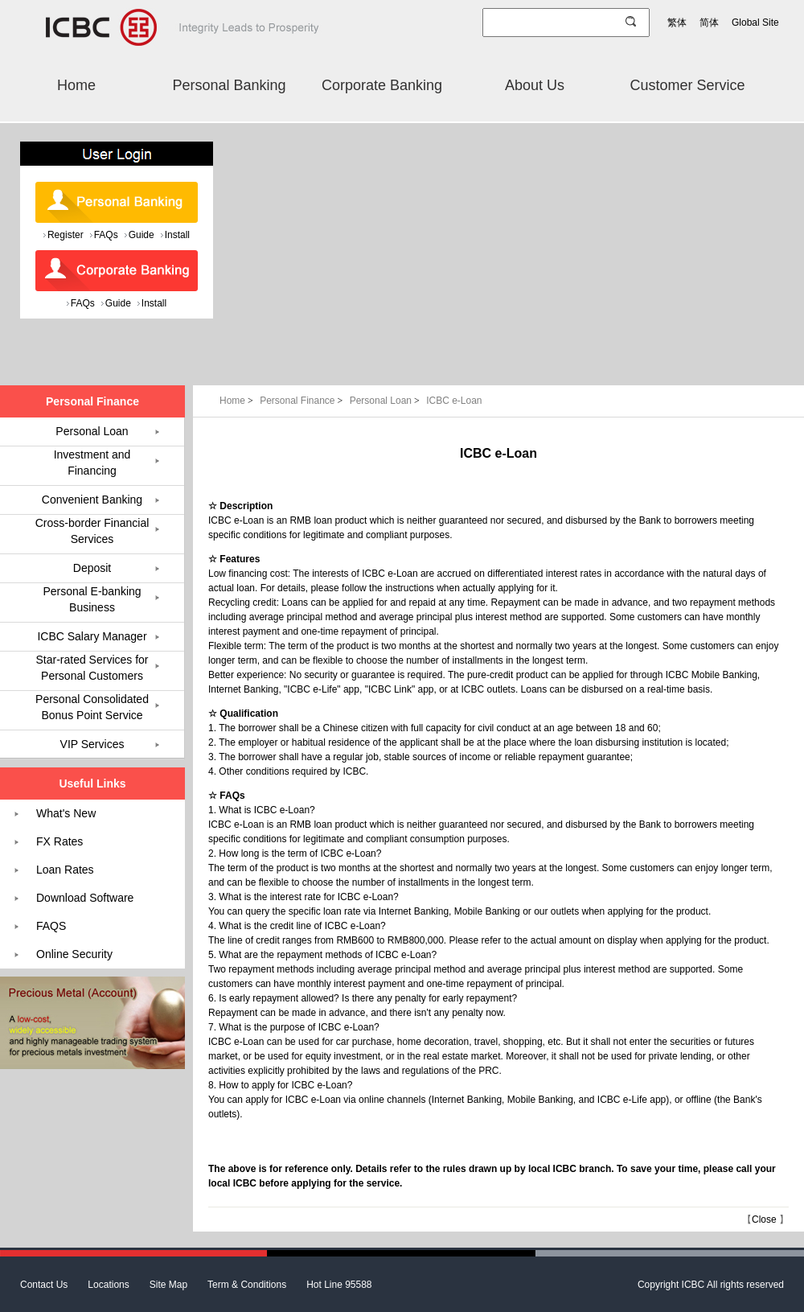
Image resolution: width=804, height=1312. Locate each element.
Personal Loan (386, 400)
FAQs (106, 235)
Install (177, 235)
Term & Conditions (246, 1284)
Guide (141, 235)
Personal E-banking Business (92, 599)
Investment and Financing (92, 462)
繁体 (677, 22)
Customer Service (687, 85)
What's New (66, 813)
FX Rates (59, 841)
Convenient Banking (92, 499)
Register (65, 235)
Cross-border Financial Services (92, 530)
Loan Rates (65, 869)
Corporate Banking (382, 85)
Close (764, 1219)
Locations (108, 1284)
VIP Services (92, 744)
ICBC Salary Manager (91, 636)
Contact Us (44, 1284)
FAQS (51, 925)
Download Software (84, 897)
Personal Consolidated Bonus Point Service (92, 707)
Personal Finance (303, 400)
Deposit (92, 567)
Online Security (74, 954)
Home (76, 85)
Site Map (168, 1284)
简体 (709, 22)
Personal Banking (228, 85)
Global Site (755, 22)
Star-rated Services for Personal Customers (91, 667)
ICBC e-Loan (454, 400)
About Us (534, 85)
